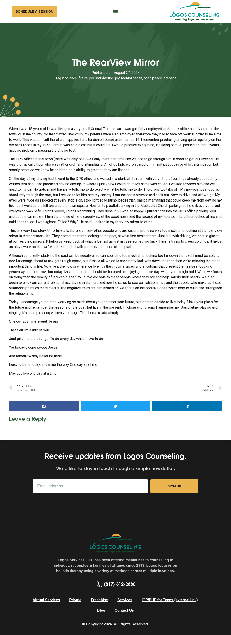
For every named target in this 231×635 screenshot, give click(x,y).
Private (75, 600)
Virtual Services (46, 600)
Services (124, 600)
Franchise (99, 600)
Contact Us (124, 610)
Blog (101, 610)
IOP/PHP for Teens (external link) (170, 600)
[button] (115, 11)
